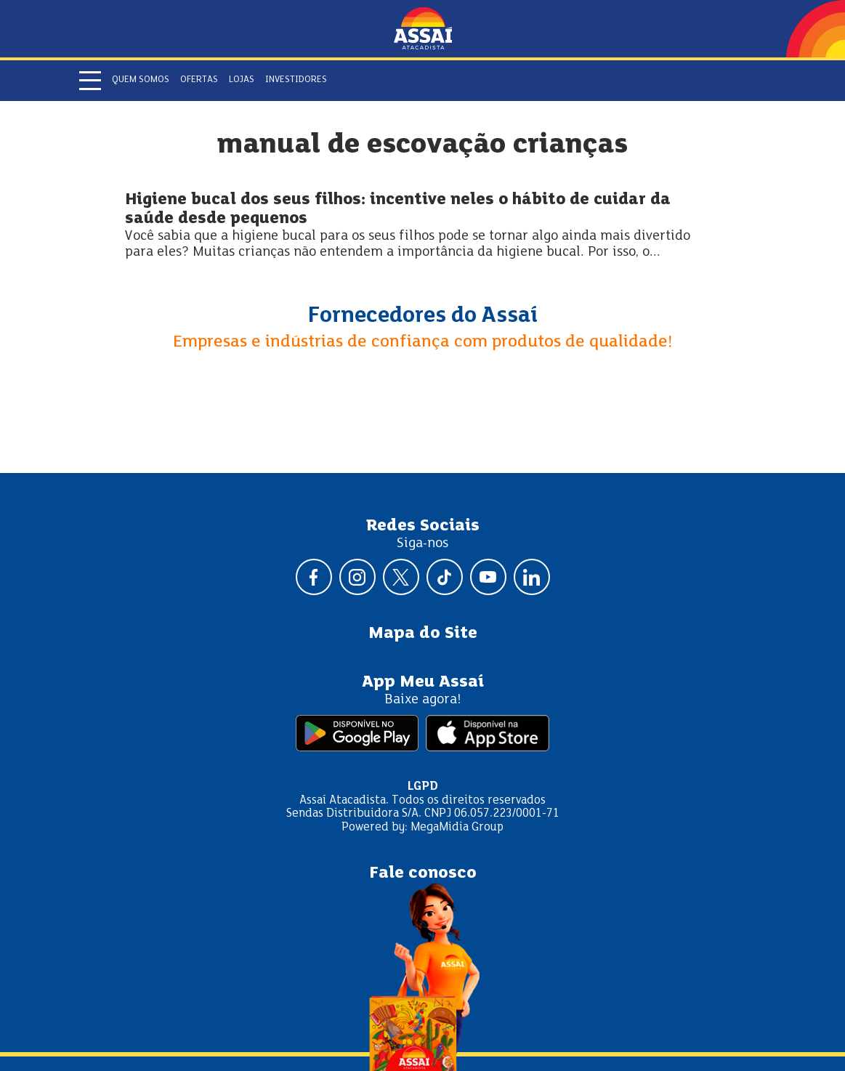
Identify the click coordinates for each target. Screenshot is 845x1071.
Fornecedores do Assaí (423, 316)
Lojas (241, 80)
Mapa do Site (422, 633)
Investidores (296, 80)
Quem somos (140, 80)
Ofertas (199, 80)
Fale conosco (423, 873)
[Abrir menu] (90, 80)
